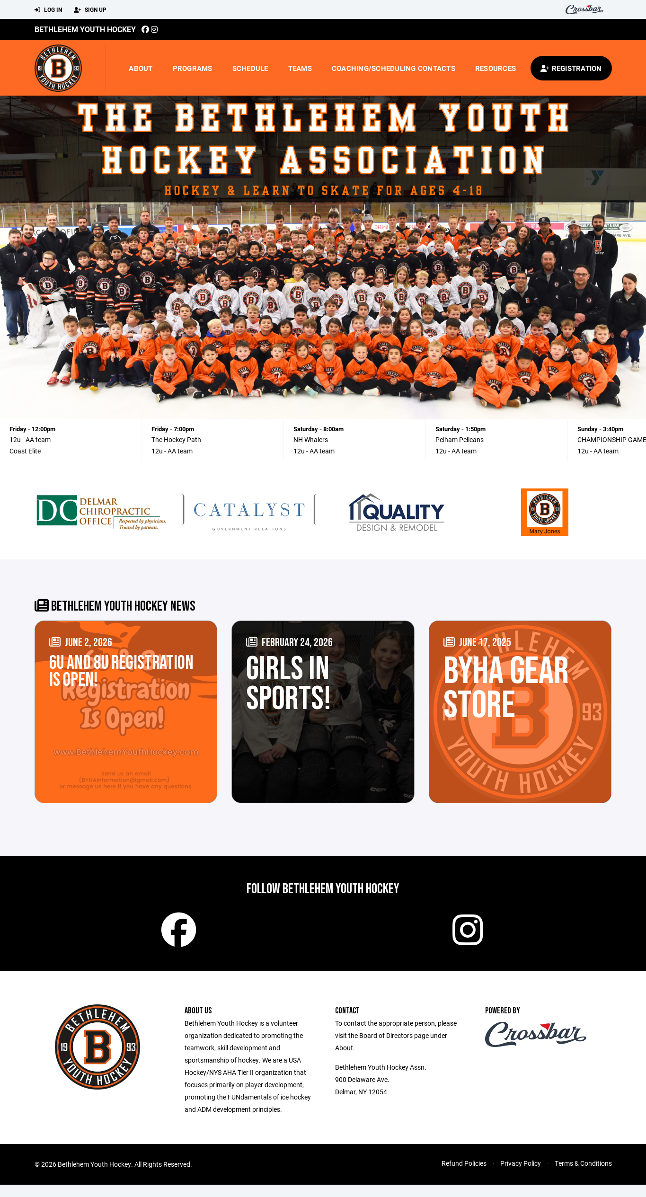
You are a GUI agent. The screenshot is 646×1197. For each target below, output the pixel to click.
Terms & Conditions (583, 1175)
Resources (495, 68)
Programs (192, 68)
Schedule (250, 68)
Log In (48, 10)
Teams (300, 68)
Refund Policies (464, 1175)
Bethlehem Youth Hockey (85, 29)
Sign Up (90, 10)
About (140, 68)
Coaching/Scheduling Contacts (393, 68)
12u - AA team (30, 439)
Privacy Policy (520, 1175)
